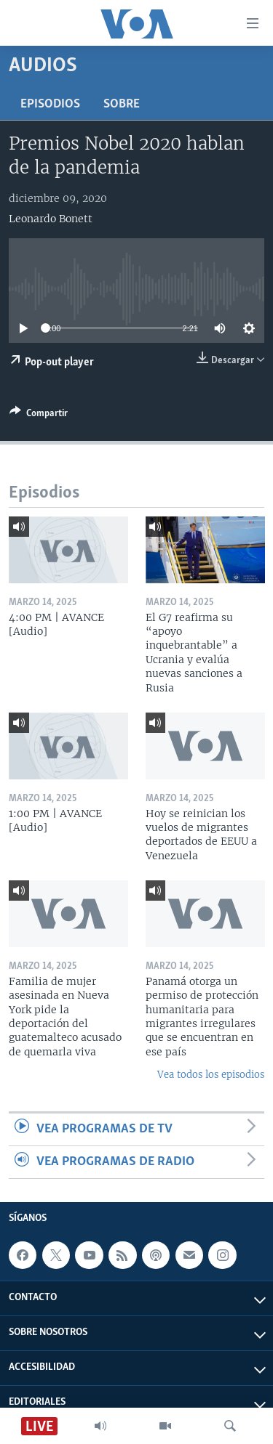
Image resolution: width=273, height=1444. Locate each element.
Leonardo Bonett (50, 218)
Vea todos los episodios (210, 1074)
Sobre (121, 104)
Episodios (50, 104)
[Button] (38, 415)
